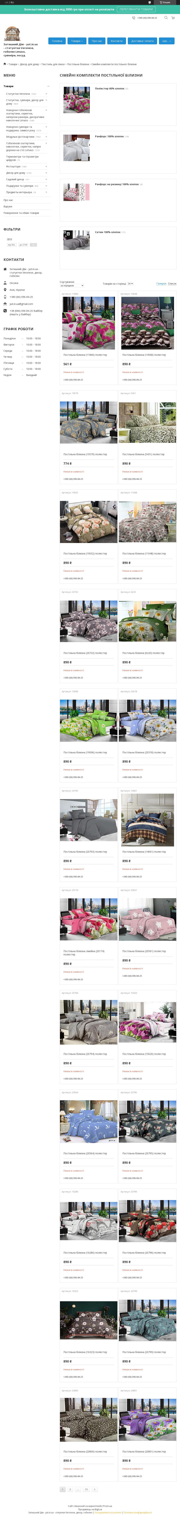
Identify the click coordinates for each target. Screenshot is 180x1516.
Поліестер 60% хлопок (109, 88)
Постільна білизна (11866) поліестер (85, 354)
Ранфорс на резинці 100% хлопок (117, 184)
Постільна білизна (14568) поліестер (144, 354)
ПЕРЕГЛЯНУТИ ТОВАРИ (136, 9)
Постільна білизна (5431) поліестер (143, 454)
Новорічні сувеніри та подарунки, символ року (20, 128)
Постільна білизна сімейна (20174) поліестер (83, 952)
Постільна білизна (78, 64)
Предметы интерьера (19, 192)
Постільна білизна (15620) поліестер (144, 1054)
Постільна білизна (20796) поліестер (144, 1252)
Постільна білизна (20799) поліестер (144, 1352)
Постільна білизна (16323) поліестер (85, 1352)
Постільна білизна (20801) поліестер (144, 1451)
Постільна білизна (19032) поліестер (85, 553)
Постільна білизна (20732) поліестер (85, 653)
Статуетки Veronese (18, 93)
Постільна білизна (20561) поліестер (144, 951)
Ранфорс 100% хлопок (109, 136)
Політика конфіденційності (138, 1512)
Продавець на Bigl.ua (90, 1509)
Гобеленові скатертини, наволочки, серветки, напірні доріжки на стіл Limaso (23, 147)
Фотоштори (13, 166)
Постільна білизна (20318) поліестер (144, 752)
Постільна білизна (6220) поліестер (143, 653)
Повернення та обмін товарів (21, 213)
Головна (57, 41)
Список (172, 283)
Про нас (97, 41)
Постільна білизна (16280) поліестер (85, 1252)
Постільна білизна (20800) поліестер (85, 1451)
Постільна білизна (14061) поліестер (144, 851)
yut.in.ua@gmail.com (21, 304)
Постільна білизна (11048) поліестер (144, 553)
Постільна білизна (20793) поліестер (85, 851)
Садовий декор (15, 179)
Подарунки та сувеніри (19, 185)
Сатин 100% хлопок (108, 232)
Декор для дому (29, 64)
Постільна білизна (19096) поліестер (85, 752)
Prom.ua (107, 1506)
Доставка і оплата (142, 41)
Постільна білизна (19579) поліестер (85, 454)
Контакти (117, 41)
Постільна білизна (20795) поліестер (144, 1153)
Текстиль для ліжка (53, 64)
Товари (75, 41)
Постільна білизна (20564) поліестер (85, 1153)
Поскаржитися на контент (108, 1512)
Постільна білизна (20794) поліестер (85, 1054)
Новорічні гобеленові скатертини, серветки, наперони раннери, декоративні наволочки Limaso (25, 115)
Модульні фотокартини (20, 136)
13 (86, 1489)
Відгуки (8, 206)
